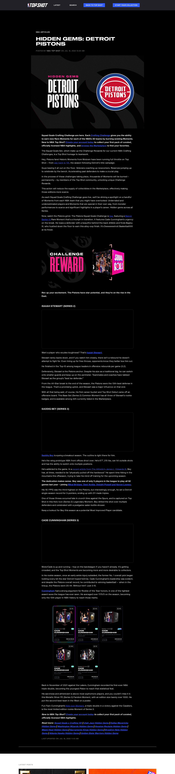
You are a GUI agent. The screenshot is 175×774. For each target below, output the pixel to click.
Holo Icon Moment (75, 705)
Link (108, 5)
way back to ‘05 (61, 163)
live (111, 216)
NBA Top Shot (53, 51)
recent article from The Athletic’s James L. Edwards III (99, 469)
